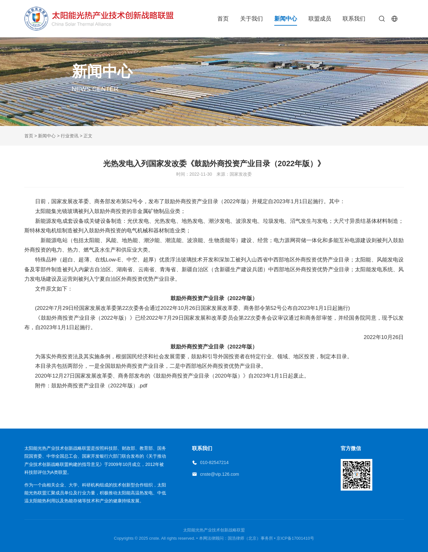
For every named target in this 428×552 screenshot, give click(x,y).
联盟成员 (319, 19)
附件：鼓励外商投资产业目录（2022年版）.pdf (85, 386)
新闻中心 (285, 19)
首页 (223, 19)
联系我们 (354, 19)
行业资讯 (69, 135)
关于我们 (251, 19)
